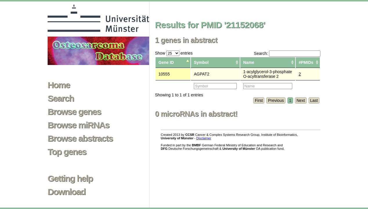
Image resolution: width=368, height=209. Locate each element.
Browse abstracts (80, 138)
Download (67, 192)
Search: (287, 53)
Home (59, 85)
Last (314, 100)
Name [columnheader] (248, 62)
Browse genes (74, 111)
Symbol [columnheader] (201, 62)
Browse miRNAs (78, 125)
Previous (276, 100)
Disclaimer (203, 138)
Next (301, 100)
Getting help (70, 178)
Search (61, 98)
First (259, 100)
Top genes (67, 151)
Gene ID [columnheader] (166, 62)
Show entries (174, 53)
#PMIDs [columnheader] (306, 62)
